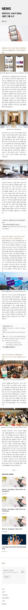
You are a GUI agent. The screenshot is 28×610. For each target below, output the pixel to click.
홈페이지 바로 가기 (10, 347)
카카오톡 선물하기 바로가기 (13, 224)
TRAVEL (5, 595)
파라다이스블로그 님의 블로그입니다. (10, 573)
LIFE (3, 601)
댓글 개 (3, 563)
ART (3, 592)
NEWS (6, 9)
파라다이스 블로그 (8, 570)
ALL (3, 589)
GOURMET (6, 598)
